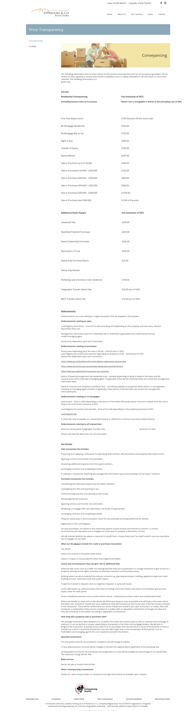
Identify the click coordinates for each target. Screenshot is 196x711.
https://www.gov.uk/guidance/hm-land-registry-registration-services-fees (93, 361)
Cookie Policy (79, 699)
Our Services (137, 14)
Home (109, 14)
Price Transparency (105, 699)
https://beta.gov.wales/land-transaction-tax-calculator (85, 371)
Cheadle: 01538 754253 (140, 3)
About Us (122, 14)
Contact (161, 14)
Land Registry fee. (69, 414)
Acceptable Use (32, 699)
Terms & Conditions (134, 699)
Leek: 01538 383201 (116, 3)
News (150, 14)
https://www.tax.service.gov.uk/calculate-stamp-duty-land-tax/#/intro (92, 366)
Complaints (55, 699)
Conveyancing (35, 40)
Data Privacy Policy (162, 699)
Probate (32, 46)
